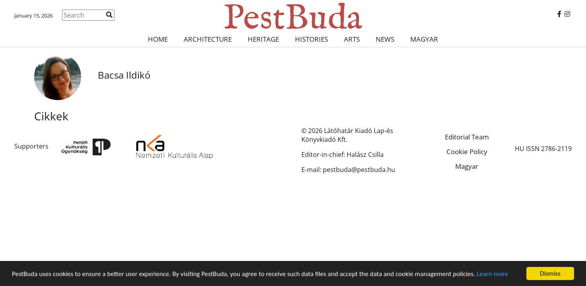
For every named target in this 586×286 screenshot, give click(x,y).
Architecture (208, 39)
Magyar (424, 39)
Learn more (492, 274)
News (385, 39)
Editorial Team (467, 136)
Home (158, 39)
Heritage (263, 39)
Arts (352, 39)
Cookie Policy (466, 151)
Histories (311, 39)
